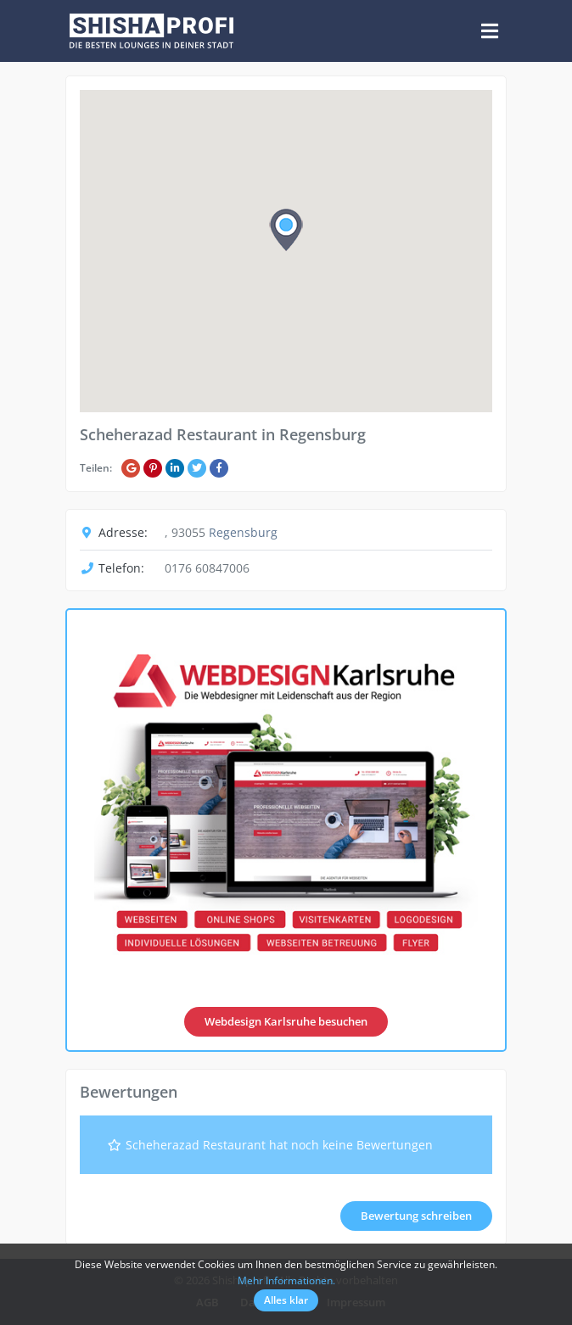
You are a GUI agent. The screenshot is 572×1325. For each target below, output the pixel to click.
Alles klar (286, 1300)
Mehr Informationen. (286, 1280)
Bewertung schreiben (416, 1215)
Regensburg (243, 532)
